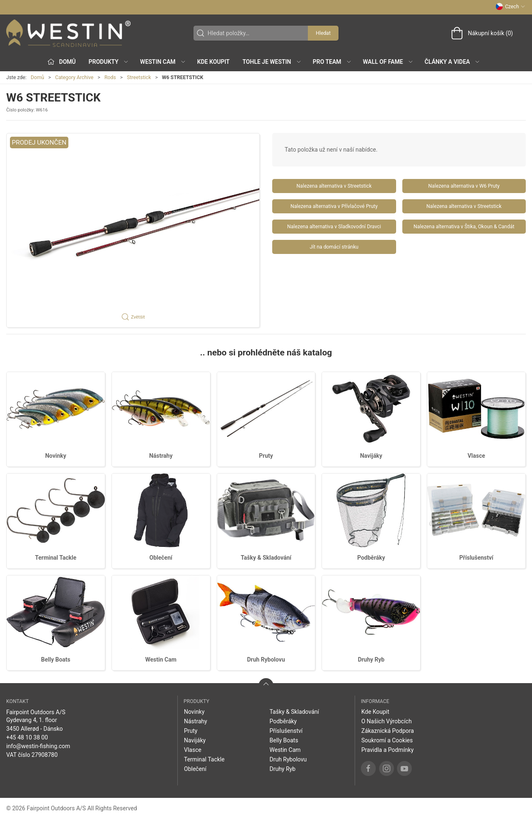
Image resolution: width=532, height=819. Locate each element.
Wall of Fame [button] (388, 61)
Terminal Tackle (55, 557)
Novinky (55, 455)
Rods (110, 77)
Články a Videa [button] (452, 61)
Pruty (266, 455)
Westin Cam (161, 659)
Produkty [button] (109, 61)
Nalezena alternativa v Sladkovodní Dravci (334, 227)
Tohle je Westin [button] (271, 61)
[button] (133, 230)
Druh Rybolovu (266, 659)
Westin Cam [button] (163, 61)
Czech (510, 6)
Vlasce (476, 455)
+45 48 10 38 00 (27, 737)
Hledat (323, 33)
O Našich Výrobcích (386, 721)
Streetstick (139, 77)
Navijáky (371, 455)
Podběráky (371, 557)
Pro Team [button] (332, 61)
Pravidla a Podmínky (387, 750)
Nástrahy (161, 455)
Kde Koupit (213, 61)
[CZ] (68, 33)
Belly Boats (55, 659)
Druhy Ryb (371, 659)
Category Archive (74, 77)
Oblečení (161, 557)
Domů (37, 77)
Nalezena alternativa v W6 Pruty (464, 186)
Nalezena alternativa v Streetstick (334, 186)
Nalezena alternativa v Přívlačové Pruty (334, 206)
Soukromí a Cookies (387, 740)
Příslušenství (476, 557)
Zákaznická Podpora (387, 730)
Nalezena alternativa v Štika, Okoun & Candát (464, 227)
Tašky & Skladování (266, 557)
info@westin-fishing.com (38, 746)
